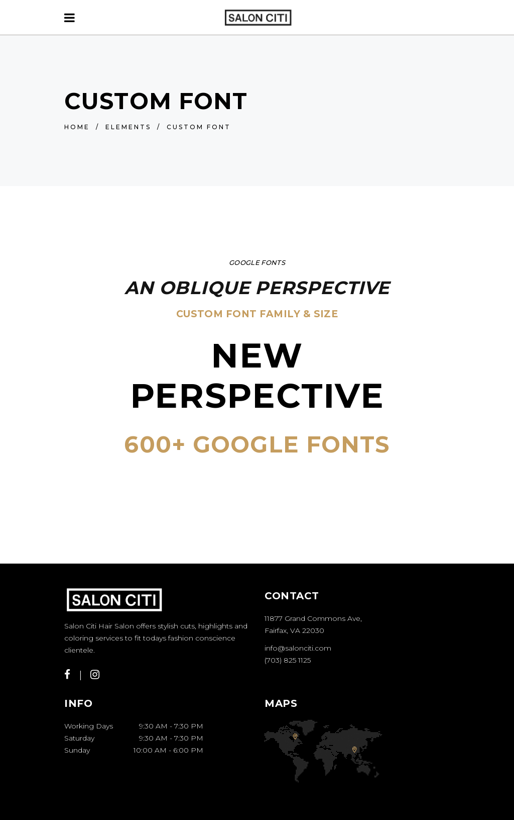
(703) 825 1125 (288, 660)
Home (77, 127)
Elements (128, 127)
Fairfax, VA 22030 (294, 630)
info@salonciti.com (298, 648)
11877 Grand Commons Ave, (313, 618)
